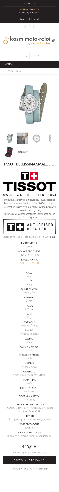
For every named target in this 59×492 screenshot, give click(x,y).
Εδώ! (53, 236)
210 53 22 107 (30, 3)
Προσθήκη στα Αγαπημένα (30, 468)
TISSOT (29, 246)
